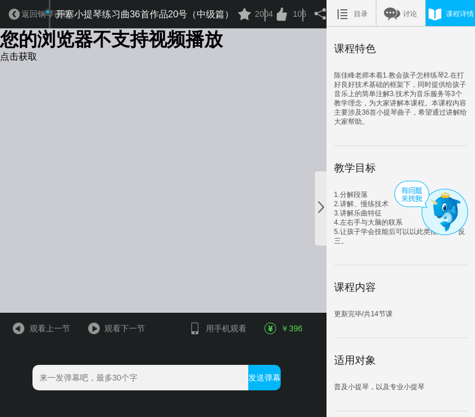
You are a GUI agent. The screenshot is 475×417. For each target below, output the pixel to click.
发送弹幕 (264, 377)
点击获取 (18, 56)
